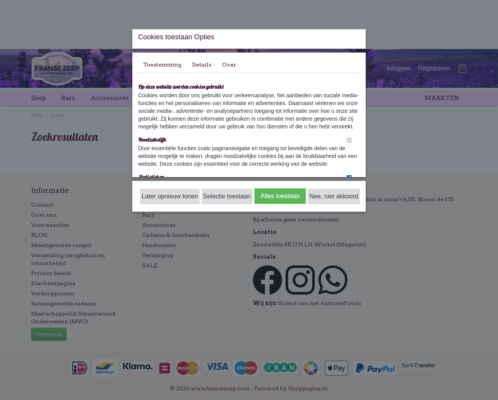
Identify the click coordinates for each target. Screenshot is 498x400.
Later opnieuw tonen (170, 196)
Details (201, 64)
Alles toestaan (280, 196)
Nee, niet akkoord (333, 196)
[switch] (349, 140)
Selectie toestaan (227, 196)
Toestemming (162, 64)
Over (229, 64)
